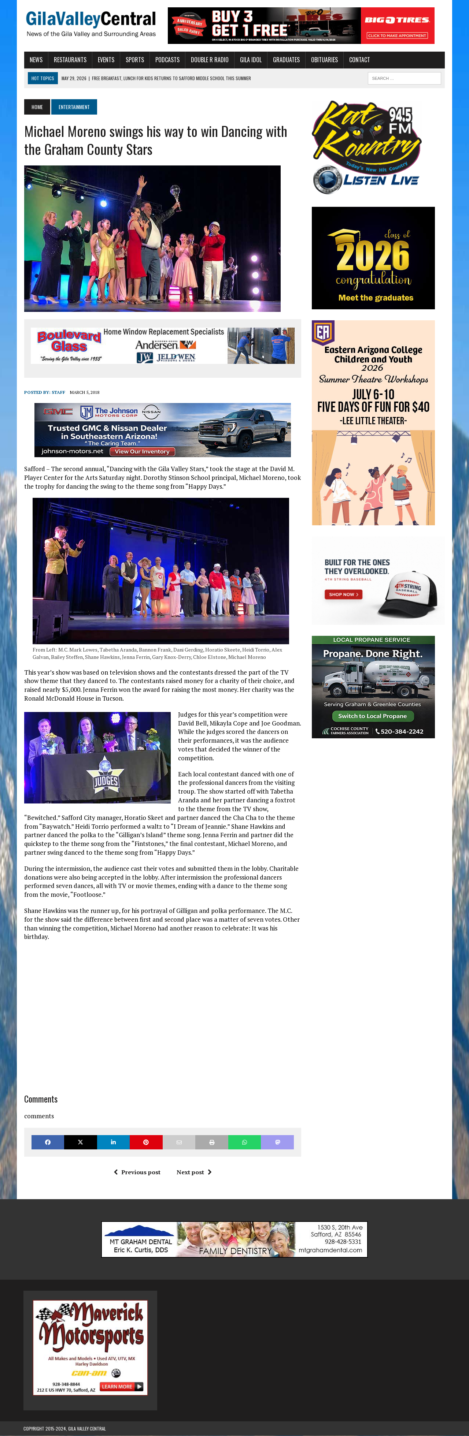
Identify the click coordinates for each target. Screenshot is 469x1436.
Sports (134, 59)
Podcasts (167, 59)
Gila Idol (250, 59)
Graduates (285, 59)
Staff (57, 392)
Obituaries (323, 59)
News (35, 59)
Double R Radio (209, 59)
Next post (193, 1172)
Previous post (136, 1172)
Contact (358, 59)
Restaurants (69, 59)
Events (105, 59)
